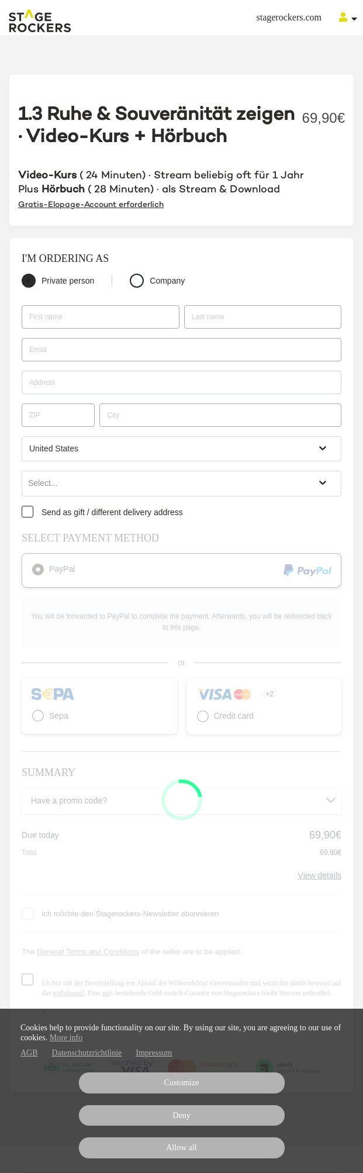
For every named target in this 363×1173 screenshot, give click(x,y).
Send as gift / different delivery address (112, 512)
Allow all (181, 1147)
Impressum (154, 1052)
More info (66, 1037)
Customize (181, 1082)
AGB (29, 1052)
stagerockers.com (288, 17)
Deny (181, 1115)
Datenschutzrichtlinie (87, 1052)
